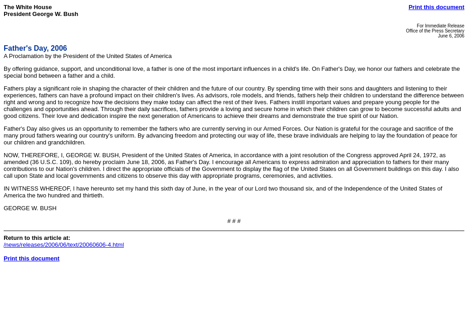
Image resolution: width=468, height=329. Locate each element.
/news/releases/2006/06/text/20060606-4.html (64, 244)
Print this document (436, 7)
